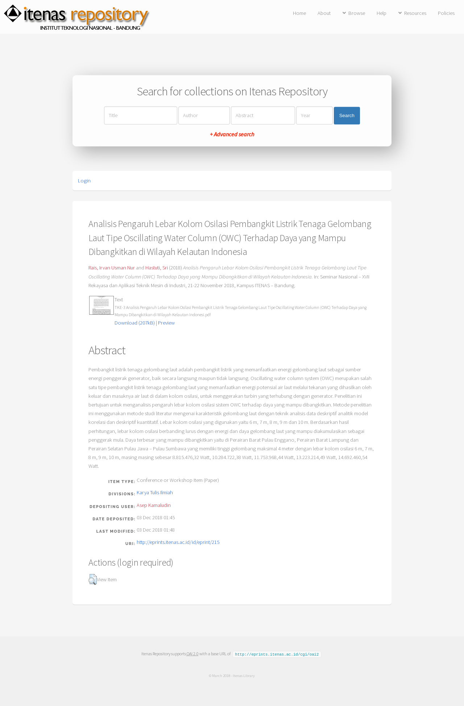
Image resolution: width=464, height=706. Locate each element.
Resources (415, 13)
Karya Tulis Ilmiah (155, 492)
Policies (446, 13)
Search (347, 115)
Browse (356, 13)
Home (299, 13)
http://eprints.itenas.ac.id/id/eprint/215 (178, 542)
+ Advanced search (232, 134)
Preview (166, 322)
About (324, 13)
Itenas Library (244, 675)
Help (381, 13)
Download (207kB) (135, 322)
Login (84, 180)
